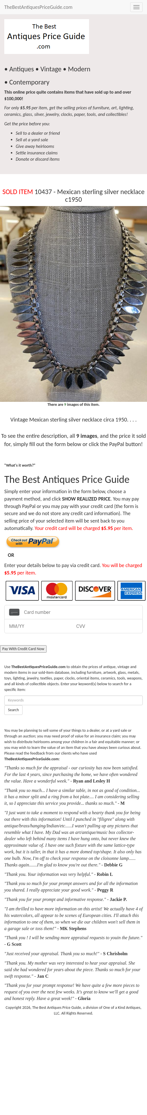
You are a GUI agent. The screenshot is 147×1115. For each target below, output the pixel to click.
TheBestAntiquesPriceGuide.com (38, 7)
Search (13, 709)
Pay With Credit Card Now (23, 648)
